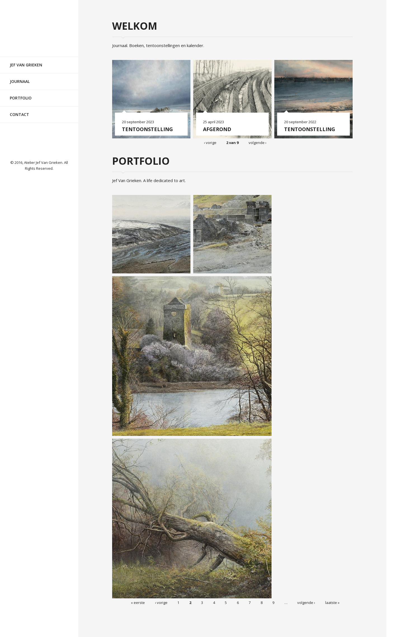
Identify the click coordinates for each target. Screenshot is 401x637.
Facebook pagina (39, 140)
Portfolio (21, 93)
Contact (19, 109)
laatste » (332, 602)
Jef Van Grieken (26, 59)
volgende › (257, 142)
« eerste (138, 602)
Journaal (20, 76)
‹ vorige (210, 142)
